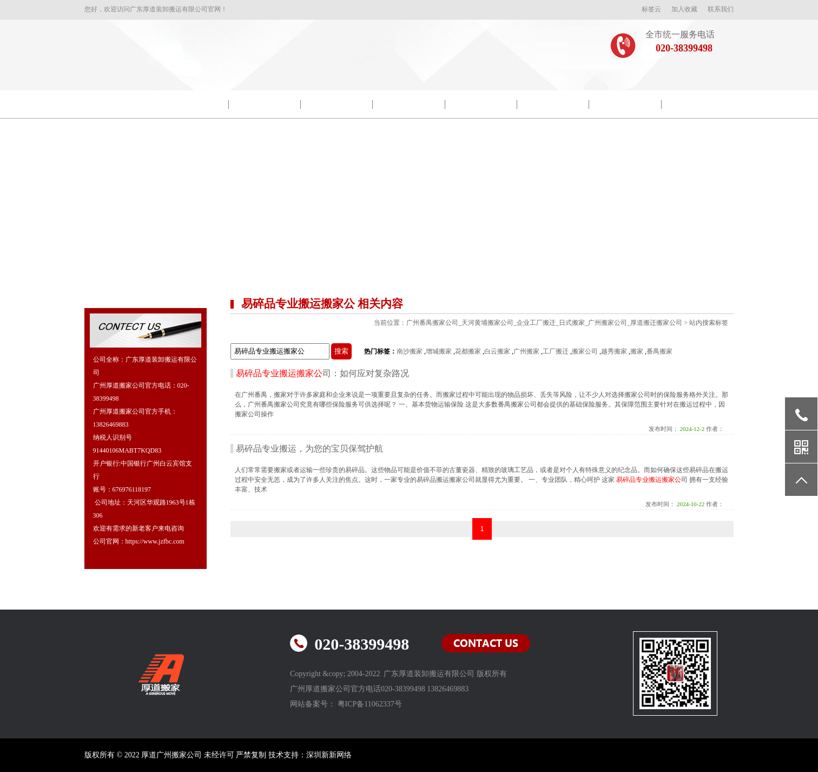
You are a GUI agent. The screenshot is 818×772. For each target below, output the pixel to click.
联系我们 (721, 9)
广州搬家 (526, 351)
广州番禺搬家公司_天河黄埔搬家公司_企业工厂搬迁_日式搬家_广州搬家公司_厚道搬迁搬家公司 (544, 322)
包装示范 (337, 104)
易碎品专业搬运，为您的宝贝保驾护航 (309, 448)
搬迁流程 (481, 104)
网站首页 (120, 104)
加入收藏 (684, 9)
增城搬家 (439, 351)
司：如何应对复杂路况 (322, 373)
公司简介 (192, 104)
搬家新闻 (409, 104)
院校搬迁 (264, 104)
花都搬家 (468, 351)
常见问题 (625, 104)
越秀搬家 (614, 351)
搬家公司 (585, 351)
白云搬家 (497, 351)
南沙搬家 (410, 351)
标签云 (651, 9)
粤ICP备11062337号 (370, 704)
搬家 (636, 351)
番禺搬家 (659, 351)
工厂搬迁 (556, 351)
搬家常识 (553, 104)
